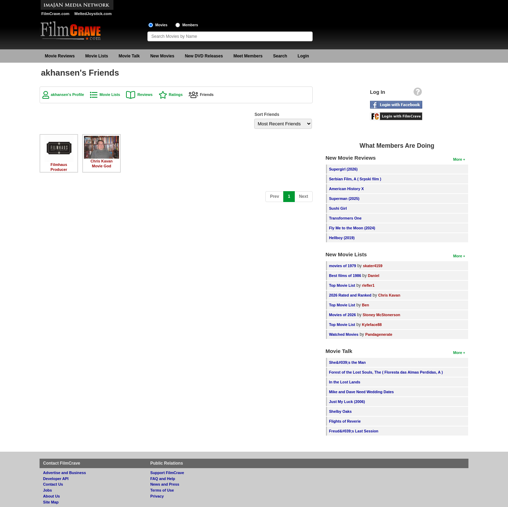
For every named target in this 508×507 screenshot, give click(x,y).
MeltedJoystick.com (93, 14)
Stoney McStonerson (381, 315)
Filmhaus (58, 164)
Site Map (50, 502)
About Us (51, 496)
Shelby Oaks (340, 411)
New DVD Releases (204, 56)
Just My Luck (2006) (347, 402)
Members (190, 25)
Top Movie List (342, 285)
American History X (346, 189)
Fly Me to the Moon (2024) (352, 228)
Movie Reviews (60, 56)
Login (303, 56)
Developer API (56, 479)
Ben (365, 305)
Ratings (176, 94)
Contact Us (53, 484)
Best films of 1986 (345, 275)
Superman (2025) (344, 198)
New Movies (162, 56)
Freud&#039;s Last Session (353, 431)
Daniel (373, 275)
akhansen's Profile (67, 94)
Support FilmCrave (167, 473)
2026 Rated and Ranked (350, 295)
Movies (161, 25)
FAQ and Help (162, 479)
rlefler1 (368, 285)
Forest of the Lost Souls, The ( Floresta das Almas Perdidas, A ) (386, 372)
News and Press (164, 484)
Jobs (47, 490)
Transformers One (345, 218)
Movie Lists (96, 56)
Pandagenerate (378, 334)
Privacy (156, 496)
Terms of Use (162, 490)
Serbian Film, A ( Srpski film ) (355, 179)
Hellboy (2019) (342, 238)
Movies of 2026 (342, 315)
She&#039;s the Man (347, 362)
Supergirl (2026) (343, 169)
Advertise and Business (64, 473)
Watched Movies (344, 334)
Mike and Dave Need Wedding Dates (361, 392)
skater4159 (372, 266)
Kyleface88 (372, 324)
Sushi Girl (338, 208)
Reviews (144, 94)
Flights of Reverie (345, 421)
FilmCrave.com (55, 14)
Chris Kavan (101, 161)
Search (280, 56)
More (457, 159)
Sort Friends (267, 114)
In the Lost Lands (344, 382)
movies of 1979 (342, 266)
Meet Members (248, 56)
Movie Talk (129, 56)
